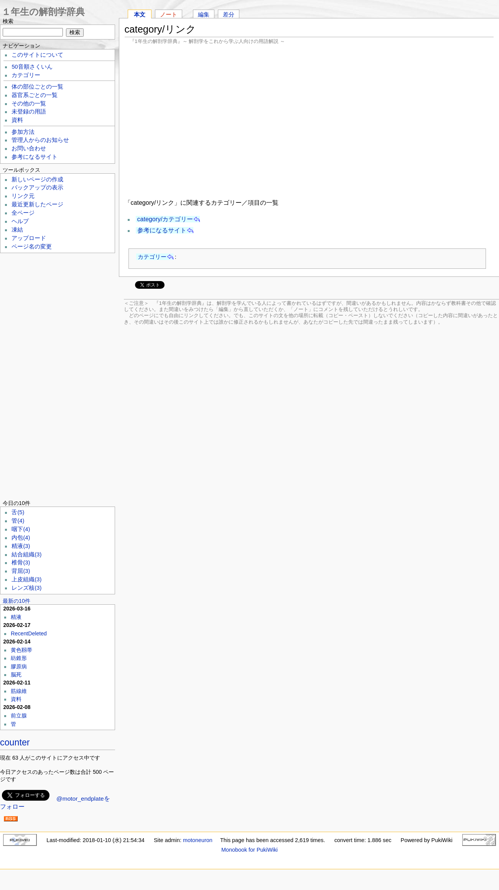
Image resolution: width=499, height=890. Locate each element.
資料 (17, 120)
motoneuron (197, 840)
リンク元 (23, 196)
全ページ (23, 213)
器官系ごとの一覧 (35, 95)
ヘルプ (20, 221)
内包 (21, 538)
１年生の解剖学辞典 (43, 12)
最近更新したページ (37, 204)
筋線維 (19, 691)
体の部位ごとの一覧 (37, 87)
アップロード (29, 238)
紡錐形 (19, 658)
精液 (21, 546)
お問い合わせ (29, 148)
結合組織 (26, 554)
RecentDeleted (29, 633)
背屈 (21, 571)
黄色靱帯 (21, 650)
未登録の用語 (29, 112)
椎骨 (21, 562)
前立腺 (19, 715)
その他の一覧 (29, 103)
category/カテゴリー (165, 219)
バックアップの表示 (37, 187)
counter (15, 742)
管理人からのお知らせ (40, 140)
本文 (139, 14)
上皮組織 (26, 579)
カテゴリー (152, 256)
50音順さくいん (32, 67)
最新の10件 (16, 601)
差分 (228, 14)
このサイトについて (37, 55)
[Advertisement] (309, 121)
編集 (203, 14)
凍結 (17, 230)
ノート (168, 14)
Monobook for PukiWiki (249, 850)
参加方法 (23, 132)
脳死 (16, 674)
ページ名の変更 (32, 246)
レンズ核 (26, 588)
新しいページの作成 (37, 179)
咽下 (21, 529)
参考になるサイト (161, 230)
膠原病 (19, 666)
